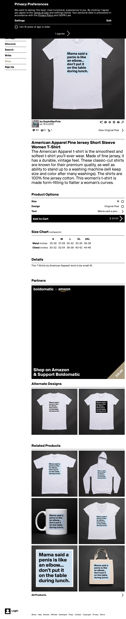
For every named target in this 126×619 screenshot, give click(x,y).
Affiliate (54, 615)
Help (40, 615)
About (34, 615)
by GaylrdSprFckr (50, 121)
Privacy (95, 615)
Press (71, 615)
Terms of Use (41, 13)
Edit (108, 20)
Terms (102, 615)
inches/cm (55, 232)
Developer (63, 615)
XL (79, 239)
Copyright (87, 615)
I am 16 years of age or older (34, 27)
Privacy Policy (45, 15)
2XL (87, 239)
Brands (46, 615)
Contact (78, 615)
